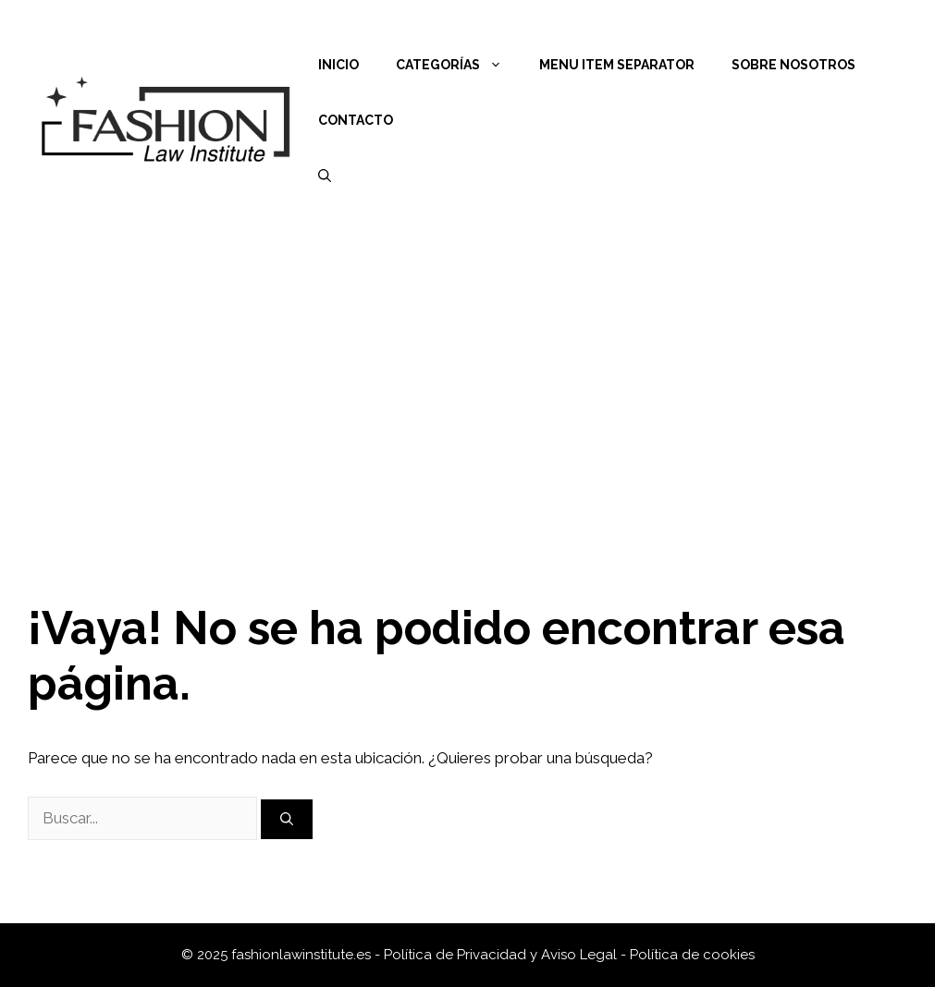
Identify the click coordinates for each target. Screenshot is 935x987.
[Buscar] (287, 819)
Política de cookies (692, 954)
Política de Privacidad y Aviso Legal (502, 954)
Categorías (458, 64)
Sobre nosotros (793, 64)
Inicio (338, 64)
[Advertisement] (467, 379)
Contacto (355, 120)
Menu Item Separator (617, 64)
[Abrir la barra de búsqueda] (325, 175)
